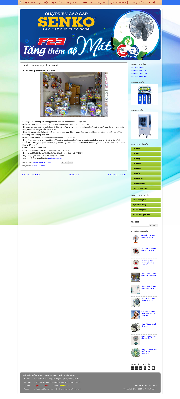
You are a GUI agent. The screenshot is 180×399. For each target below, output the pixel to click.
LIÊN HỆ (151, 3)
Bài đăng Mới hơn (31, 174)
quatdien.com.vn (55, 158)
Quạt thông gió (139, 183)
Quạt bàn (136, 148)
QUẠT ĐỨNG (87, 3)
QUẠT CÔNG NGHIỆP (120, 3)
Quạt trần (136, 173)
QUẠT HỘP (43, 3)
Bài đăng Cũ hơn (117, 174)
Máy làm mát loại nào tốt (140, 76)
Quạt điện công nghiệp (139, 73)
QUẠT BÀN (30, 3)
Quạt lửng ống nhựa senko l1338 (148, 338)
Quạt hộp (136, 158)
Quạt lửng (137, 168)
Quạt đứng (137, 163)
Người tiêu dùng (139, 205)
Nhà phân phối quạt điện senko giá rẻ (148, 287)
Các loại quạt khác (140, 188)
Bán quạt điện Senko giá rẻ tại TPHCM (149, 249)
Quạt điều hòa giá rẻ (138, 70)
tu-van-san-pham (39, 166)
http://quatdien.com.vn (44, 389)
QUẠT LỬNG (57, 3)
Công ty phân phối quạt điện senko (148, 300)
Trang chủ (74, 174)
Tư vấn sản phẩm (140, 210)
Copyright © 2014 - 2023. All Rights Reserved (140, 389)
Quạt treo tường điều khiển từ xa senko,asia (149, 351)
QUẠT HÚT (102, 3)
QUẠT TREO (72, 3)
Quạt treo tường (139, 178)
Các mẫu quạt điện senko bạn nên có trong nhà (148, 313)
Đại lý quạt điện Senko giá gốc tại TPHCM (147, 263)
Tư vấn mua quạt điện (141, 215)
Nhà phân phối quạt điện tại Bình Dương (148, 274)
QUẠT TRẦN (138, 3)
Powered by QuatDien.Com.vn (146, 385)
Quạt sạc (136, 153)
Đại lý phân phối (139, 200)
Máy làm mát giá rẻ (138, 67)
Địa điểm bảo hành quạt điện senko (148, 236)
